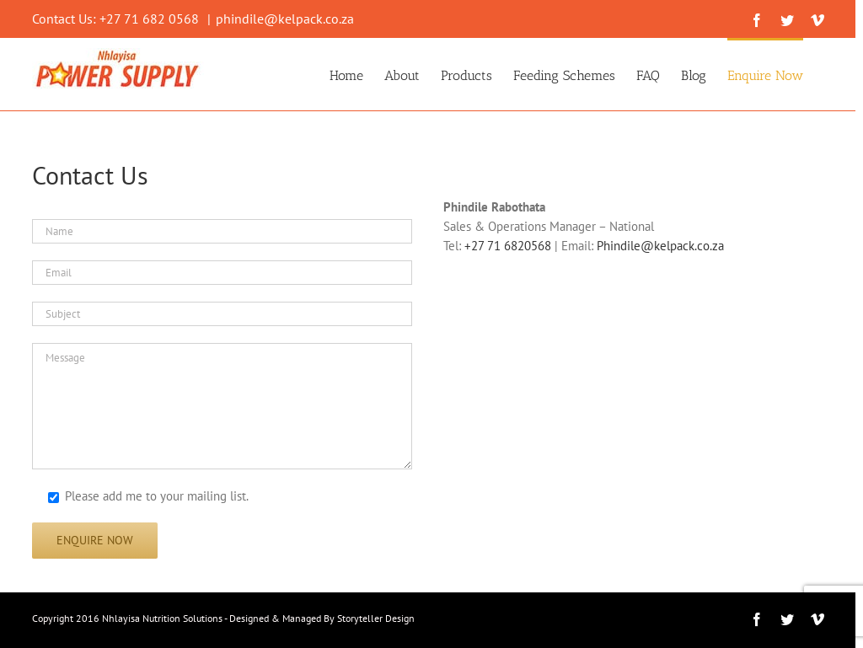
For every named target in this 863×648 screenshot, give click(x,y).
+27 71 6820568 (507, 246)
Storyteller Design (376, 618)
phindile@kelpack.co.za (285, 18)
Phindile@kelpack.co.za (660, 246)
